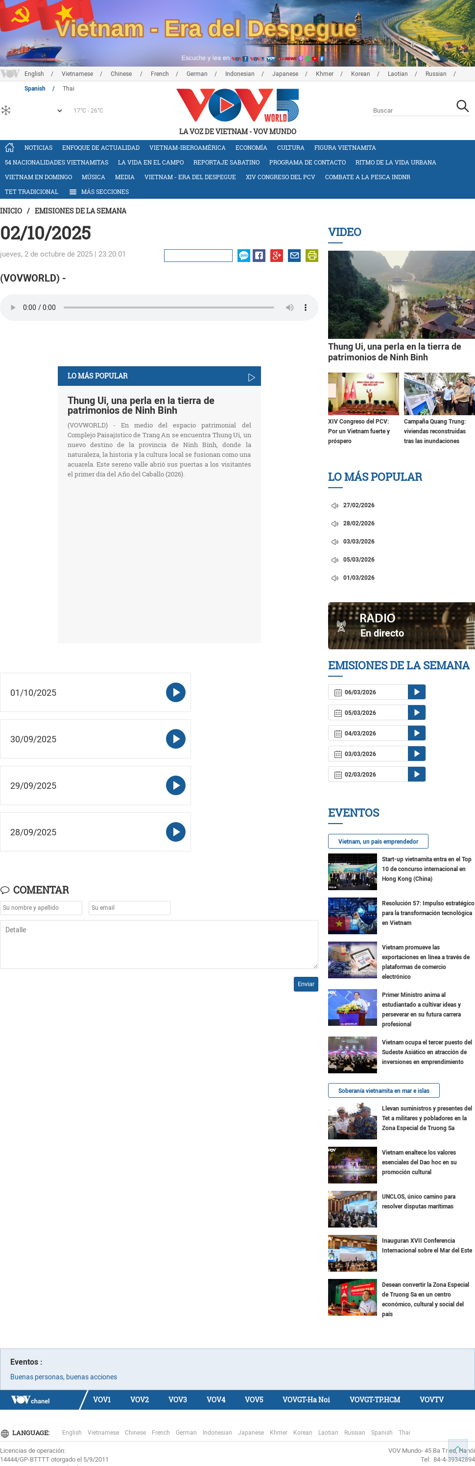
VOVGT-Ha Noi (306, 1399)
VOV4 (216, 1399)
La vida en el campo (151, 162)
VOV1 (102, 1399)
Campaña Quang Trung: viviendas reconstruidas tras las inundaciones (435, 431)
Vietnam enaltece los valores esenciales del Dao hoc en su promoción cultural (419, 1162)
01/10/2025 (33, 692)
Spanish (382, 1432)
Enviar (306, 984)
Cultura (291, 147)
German (197, 74)
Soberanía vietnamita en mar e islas (383, 1091)
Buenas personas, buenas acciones (63, 1377)
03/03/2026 (353, 541)
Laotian (398, 74)
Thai (404, 1432)
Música (93, 177)
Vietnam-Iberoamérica (187, 147)
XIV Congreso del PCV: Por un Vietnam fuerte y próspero (359, 431)
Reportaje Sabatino (226, 162)
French (160, 74)
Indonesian (240, 74)
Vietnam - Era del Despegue (190, 177)
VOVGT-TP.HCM (375, 1399)
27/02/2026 (353, 505)
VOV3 (177, 1399)
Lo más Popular (375, 477)
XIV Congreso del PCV (280, 177)
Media (125, 177)
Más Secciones (98, 192)
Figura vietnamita (345, 147)
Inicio (11, 210)
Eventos (353, 812)
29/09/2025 (33, 785)
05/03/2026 (353, 559)
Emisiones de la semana (80, 210)
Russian (436, 74)
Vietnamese (77, 74)
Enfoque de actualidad (101, 147)
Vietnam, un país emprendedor (378, 841)
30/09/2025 (33, 739)
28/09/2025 (33, 832)
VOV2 (139, 1399)
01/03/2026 (353, 577)
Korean (360, 74)
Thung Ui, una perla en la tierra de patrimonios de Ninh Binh (141, 405)
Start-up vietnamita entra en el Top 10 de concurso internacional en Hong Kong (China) (427, 869)
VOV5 (254, 1399)
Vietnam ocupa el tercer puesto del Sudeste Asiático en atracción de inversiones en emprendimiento (427, 1052)
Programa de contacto (307, 162)
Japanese (285, 74)
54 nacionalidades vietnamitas (56, 162)
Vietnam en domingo (38, 177)
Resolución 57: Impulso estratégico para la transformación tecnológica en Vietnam (428, 913)
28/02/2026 (353, 523)
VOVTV (432, 1399)
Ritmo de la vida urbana (396, 162)
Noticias (38, 147)
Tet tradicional (31, 191)
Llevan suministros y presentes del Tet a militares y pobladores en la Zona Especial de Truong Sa (427, 1118)
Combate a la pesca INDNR (367, 177)
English (34, 74)
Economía (251, 147)
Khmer (324, 74)
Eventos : (26, 1362)
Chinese (122, 74)
